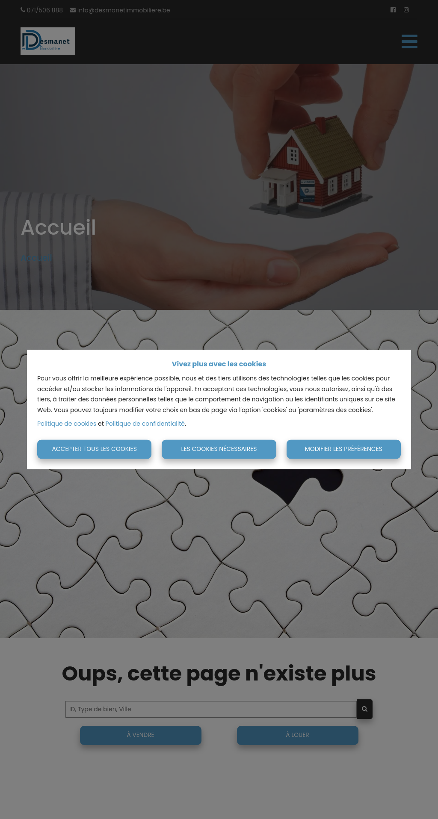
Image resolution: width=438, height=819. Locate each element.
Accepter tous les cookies (94, 449)
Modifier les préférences (343, 449)
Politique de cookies (66, 424)
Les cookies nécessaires (219, 449)
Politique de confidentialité (145, 424)
